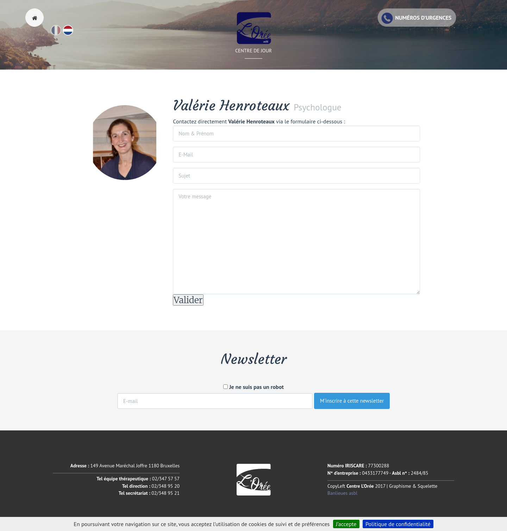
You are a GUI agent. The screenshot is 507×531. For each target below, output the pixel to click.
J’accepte (346, 523)
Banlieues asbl (342, 493)
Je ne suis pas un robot (253, 386)
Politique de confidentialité (398, 523)
